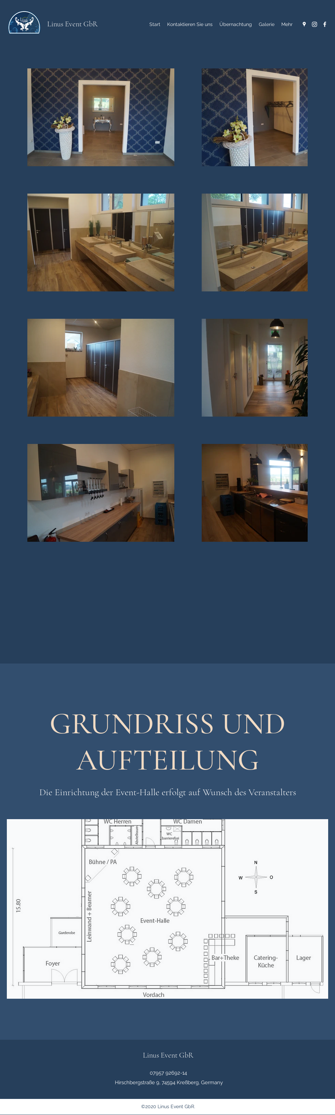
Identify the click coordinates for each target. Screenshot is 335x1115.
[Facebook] (324, 24)
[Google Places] (304, 24)
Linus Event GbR (72, 23)
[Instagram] (314, 24)
